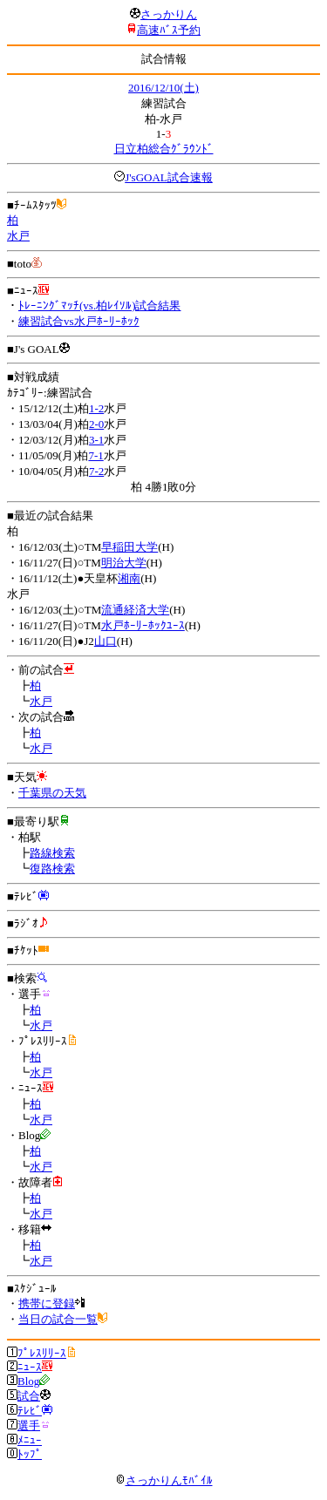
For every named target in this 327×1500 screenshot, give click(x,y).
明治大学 (123, 562)
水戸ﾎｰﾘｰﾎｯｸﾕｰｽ (143, 625)
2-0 (96, 424)
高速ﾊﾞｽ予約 (169, 30)
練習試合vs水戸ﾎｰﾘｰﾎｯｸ (79, 321)
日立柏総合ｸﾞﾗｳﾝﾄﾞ (164, 148)
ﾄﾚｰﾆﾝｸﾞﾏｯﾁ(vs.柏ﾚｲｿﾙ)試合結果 (99, 305)
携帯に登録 (46, 1303)
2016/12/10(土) (163, 87)
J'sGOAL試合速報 (169, 177)
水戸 (18, 235)
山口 (105, 641)
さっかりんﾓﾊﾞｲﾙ (164, 1480)
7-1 (95, 455)
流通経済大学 (135, 609)
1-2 (96, 408)
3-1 (96, 439)
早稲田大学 (129, 546)
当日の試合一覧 (58, 1319)
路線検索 (52, 852)
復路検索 (52, 868)
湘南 (129, 578)
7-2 (96, 471)
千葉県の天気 (52, 792)
